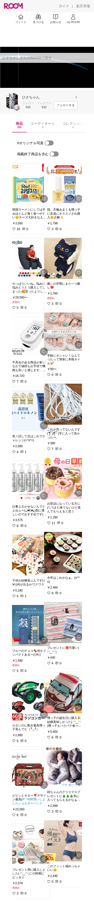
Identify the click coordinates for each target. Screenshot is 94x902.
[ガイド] (64, 6)
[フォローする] (66, 105)
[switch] (49, 142)
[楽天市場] (83, 6)
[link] (29, 184)
